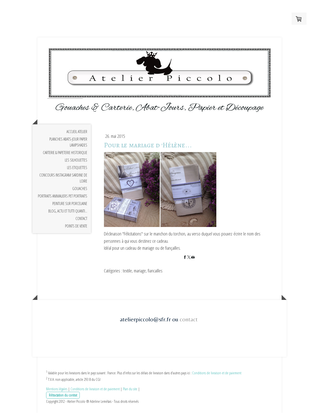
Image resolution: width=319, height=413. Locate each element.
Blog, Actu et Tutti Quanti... (67, 211)
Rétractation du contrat (63, 395)
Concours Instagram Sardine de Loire (63, 178)
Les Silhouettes (76, 160)
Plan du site (130, 388)
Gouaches (79, 188)
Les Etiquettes (77, 167)
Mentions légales (56, 388)
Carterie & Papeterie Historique (65, 152)
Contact (81, 218)
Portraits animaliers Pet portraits (62, 196)
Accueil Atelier (77, 131)
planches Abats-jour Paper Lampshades (68, 142)
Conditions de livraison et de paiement (216, 372)
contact (189, 319)
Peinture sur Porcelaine (69, 203)
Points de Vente (76, 226)
